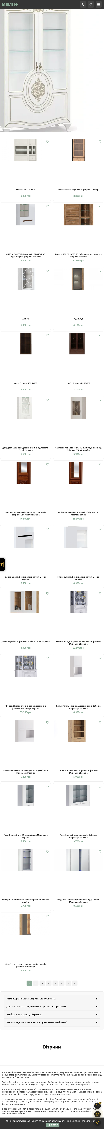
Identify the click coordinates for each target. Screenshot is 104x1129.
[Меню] (99, 4)
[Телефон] (83, 4)
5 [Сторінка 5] (55, 983)
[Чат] (97, 1114)
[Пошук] (91, 4)
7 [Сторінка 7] (68, 983)
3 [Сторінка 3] (42, 983)
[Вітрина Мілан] (52, 67)
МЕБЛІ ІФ (10, 4)
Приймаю (53, 1125)
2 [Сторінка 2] (35, 983)
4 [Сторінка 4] (48, 983)
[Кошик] (97, 1106)
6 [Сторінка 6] (61, 983)
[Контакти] (97, 1122)
